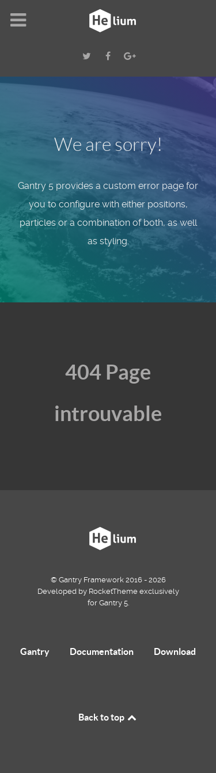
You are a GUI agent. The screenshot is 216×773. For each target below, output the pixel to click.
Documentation (102, 651)
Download (175, 651)
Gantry (35, 651)
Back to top (108, 717)
